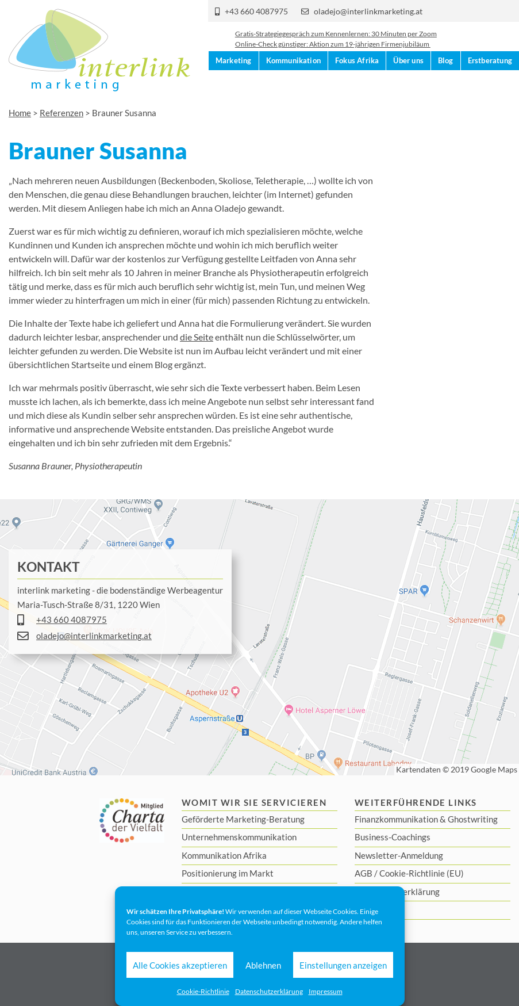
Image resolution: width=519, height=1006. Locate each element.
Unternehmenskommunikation (239, 837)
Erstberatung (490, 87)
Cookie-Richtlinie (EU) (421, 873)
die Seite (196, 336)
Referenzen (61, 113)
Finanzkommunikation (396, 819)
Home (20, 113)
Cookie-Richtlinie (203, 991)
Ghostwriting (473, 819)
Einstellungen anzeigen (343, 965)
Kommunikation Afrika (224, 855)
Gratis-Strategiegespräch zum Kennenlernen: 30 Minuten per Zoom (336, 43)
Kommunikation (293, 87)
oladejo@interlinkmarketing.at (368, 11)
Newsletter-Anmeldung (399, 855)
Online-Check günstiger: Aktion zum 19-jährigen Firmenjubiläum (332, 53)
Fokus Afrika (357, 87)
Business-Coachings (392, 837)
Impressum (326, 991)
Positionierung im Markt (228, 873)
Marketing (234, 87)
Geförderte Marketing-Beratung (243, 819)
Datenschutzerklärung (269, 991)
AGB (363, 873)
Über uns (408, 87)
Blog (445, 87)
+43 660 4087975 (256, 11)
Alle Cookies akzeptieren (180, 965)
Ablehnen (263, 965)
